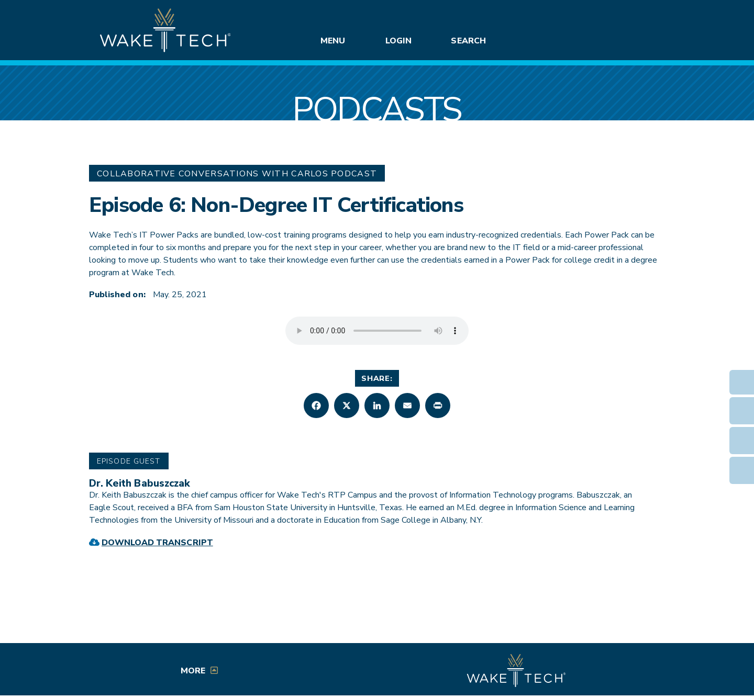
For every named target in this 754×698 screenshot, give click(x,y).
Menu (332, 41)
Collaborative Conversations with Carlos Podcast (237, 173)
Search (468, 41)
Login (398, 41)
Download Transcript (157, 542)
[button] (316, 405)
